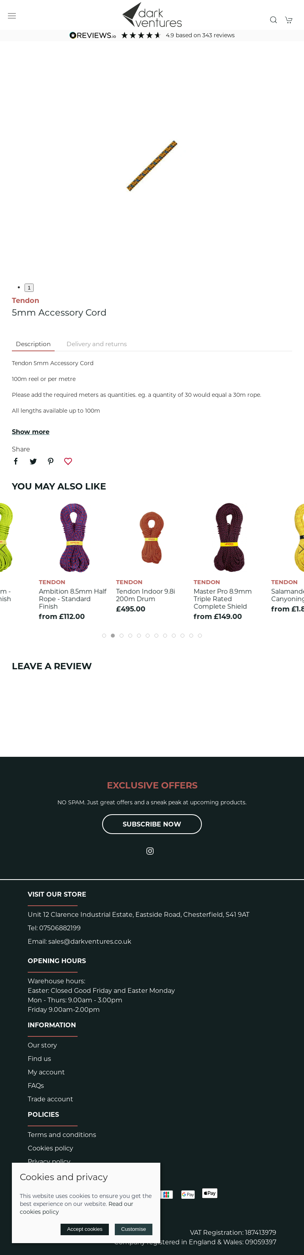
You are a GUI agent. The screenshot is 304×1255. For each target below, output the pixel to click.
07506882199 (60, 928)
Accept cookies (85, 1229)
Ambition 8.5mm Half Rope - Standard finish (72, 599)
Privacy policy (49, 1161)
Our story (42, 1045)
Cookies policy (50, 1148)
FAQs (36, 1085)
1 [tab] (29, 288)
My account (46, 1072)
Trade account (50, 1099)
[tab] (104, 636)
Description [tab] (33, 344)
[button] (12, 16)
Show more (30, 432)
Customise (133, 1229)
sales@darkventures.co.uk (89, 941)
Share (21, 449)
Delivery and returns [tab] (96, 344)
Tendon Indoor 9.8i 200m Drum (145, 595)
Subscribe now (152, 824)
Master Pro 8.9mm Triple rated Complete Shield (223, 599)
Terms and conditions (62, 1135)
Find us (39, 1059)
